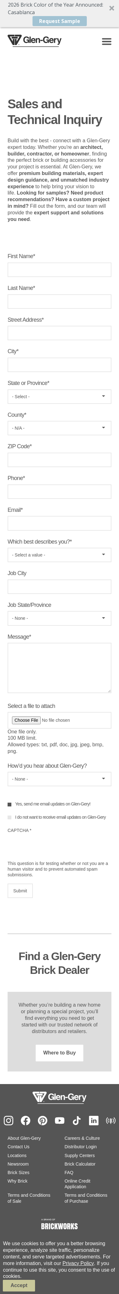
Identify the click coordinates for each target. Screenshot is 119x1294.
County (16, 415)
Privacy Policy (78, 1263)
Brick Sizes (18, 1172)
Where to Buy (59, 1052)
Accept (18, 1285)
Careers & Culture (82, 1138)
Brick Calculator (80, 1164)
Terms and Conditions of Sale (29, 1198)
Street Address (25, 320)
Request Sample (59, 21)
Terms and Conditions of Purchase (86, 1198)
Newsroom (18, 1164)
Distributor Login (81, 1146)
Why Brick (17, 1181)
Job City (17, 573)
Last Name (20, 288)
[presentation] (56, 848)
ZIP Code (19, 446)
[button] (59, 13)
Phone (15, 478)
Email (14, 510)
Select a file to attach (31, 706)
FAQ (69, 1172)
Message (18, 637)
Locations (17, 1155)
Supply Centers (80, 1155)
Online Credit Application (78, 1183)
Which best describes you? (39, 542)
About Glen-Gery (24, 1138)
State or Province (27, 383)
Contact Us (18, 1146)
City (12, 351)
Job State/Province (29, 605)
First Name (20, 256)
